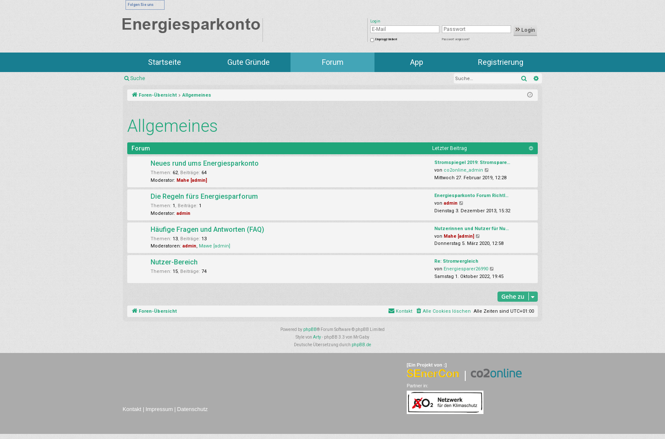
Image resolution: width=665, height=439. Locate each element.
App (416, 62)
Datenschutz (192, 409)
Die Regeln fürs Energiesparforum (204, 196)
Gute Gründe (248, 62)
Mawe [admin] (214, 246)
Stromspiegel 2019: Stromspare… (472, 162)
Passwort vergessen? (455, 39)
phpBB (310, 329)
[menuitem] (443, 311)
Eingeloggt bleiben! (386, 39)
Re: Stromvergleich (456, 261)
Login (525, 30)
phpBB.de (361, 344)
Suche (137, 78)
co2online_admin (463, 170)
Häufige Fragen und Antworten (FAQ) (207, 229)
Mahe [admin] (191, 180)
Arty (317, 337)
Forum (333, 62)
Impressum (159, 409)
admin (183, 213)
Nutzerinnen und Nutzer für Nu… (471, 228)
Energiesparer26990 (466, 269)
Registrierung (500, 62)
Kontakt (132, 409)
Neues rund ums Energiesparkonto (205, 163)
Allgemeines (172, 126)
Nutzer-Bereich (174, 262)
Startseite (164, 62)
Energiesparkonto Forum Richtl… (471, 195)
